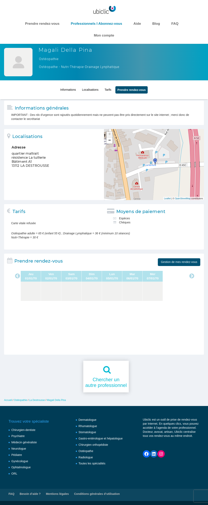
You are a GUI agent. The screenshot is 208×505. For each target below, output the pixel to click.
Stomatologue (87, 432)
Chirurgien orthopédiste (93, 444)
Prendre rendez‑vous (131, 88)
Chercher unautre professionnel (106, 382)
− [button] (109, 141)
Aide (137, 24)
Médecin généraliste (24, 442)
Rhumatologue (88, 426)
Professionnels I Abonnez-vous (96, 24)
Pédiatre (16, 455)
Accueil (8, 400)
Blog (156, 24)
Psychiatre (18, 436)
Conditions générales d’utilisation (97, 493)
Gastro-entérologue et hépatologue (101, 438)
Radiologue (86, 457)
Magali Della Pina (56, 400)
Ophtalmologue (21, 467)
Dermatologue (87, 419)
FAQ (174, 24)
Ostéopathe (86, 451)
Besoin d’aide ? (30, 493)
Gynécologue (19, 461)
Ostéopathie (20, 400)
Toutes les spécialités (92, 463)
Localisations (90, 88)
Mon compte (104, 35)
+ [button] (109, 134)
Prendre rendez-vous (42, 24)
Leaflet (167, 198)
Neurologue (18, 448)
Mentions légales (57, 493)
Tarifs (108, 88)
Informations (68, 88)
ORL (14, 473)
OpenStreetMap (183, 198)
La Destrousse (37, 400)
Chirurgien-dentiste (23, 430)
